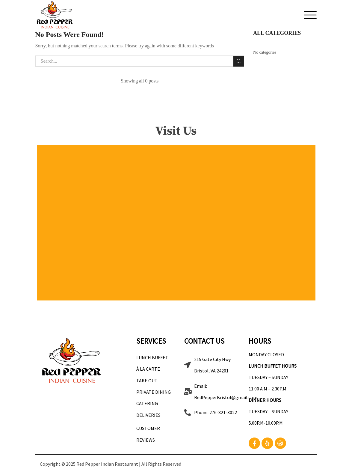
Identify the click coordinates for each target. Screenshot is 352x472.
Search (238, 61)
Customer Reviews (148, 434)
